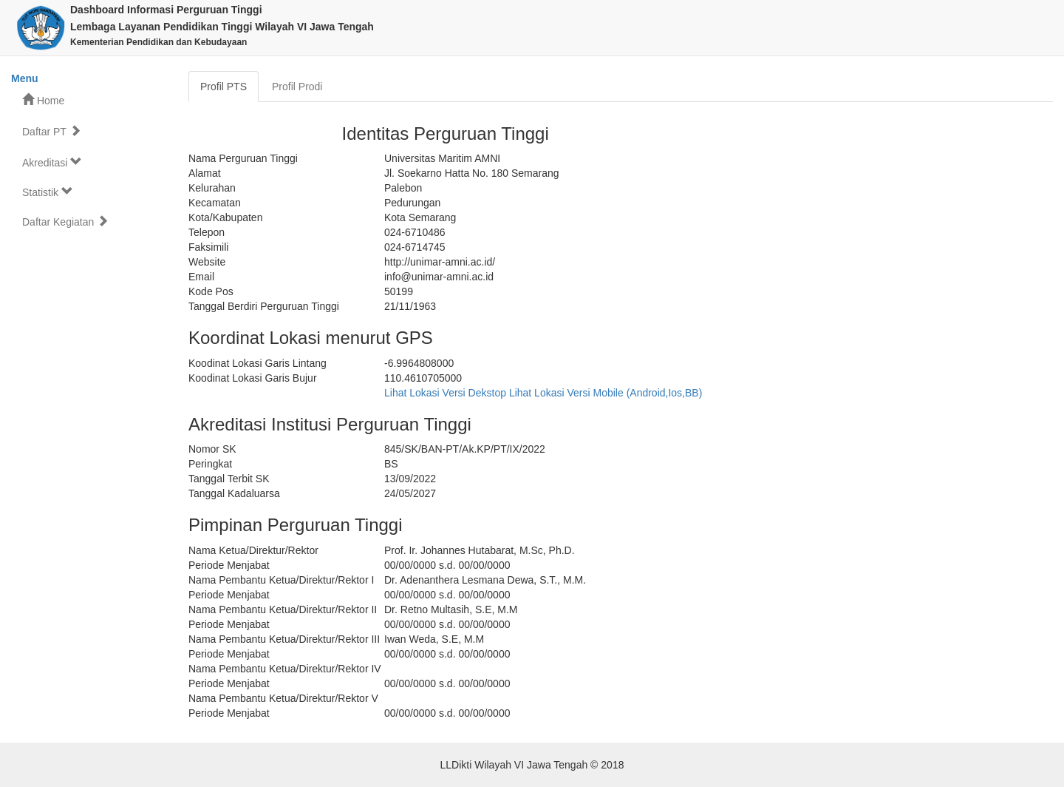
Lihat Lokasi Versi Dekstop (445, 393)
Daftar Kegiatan (65, 221)
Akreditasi (52, 162)
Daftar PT (51, 131)
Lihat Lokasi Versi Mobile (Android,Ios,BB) (605, 393)
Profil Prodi (297, 86)
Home (43, 100)
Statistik (47, 192)
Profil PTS (223, 86)
